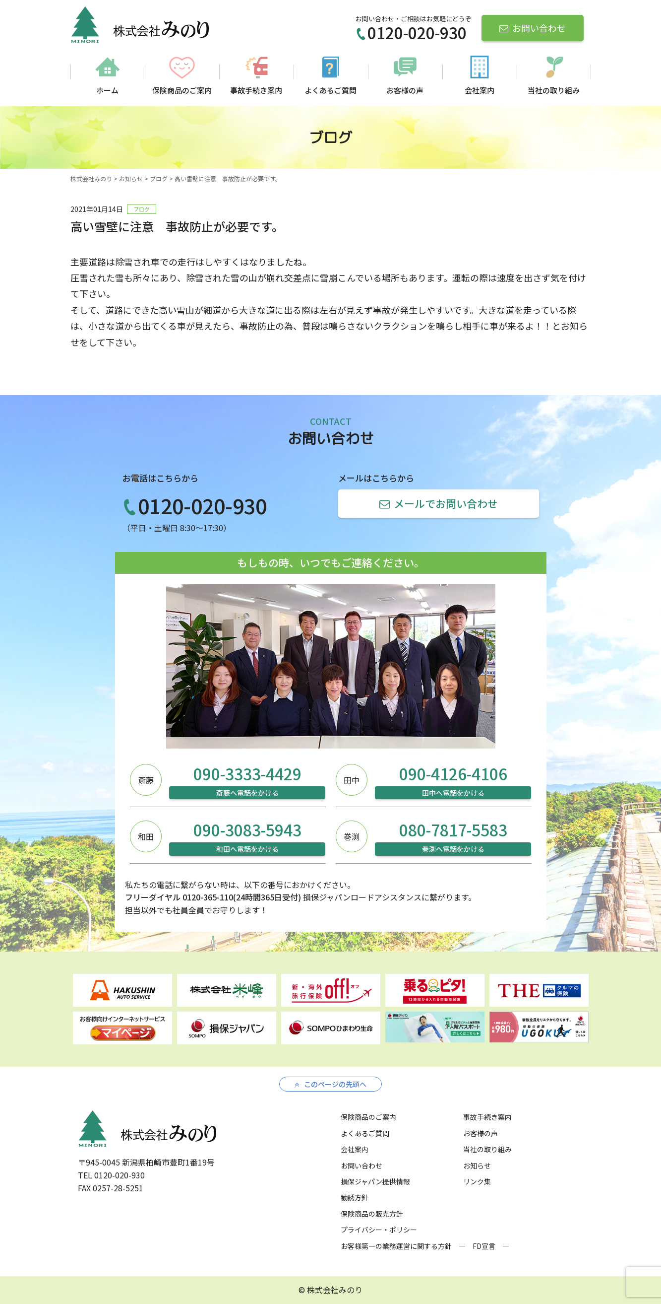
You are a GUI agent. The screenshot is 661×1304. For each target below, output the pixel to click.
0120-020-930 (411, 32)
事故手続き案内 (256, 90)
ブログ (141, 209)
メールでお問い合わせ (438, 503)
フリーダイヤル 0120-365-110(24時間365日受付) (213, 897)
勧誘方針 (354, 1197)
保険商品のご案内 (182, 90)
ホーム (107, 90)
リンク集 (477, 1181)
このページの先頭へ (330, 1084)
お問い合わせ (532, 27)
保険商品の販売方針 (372, 1214)
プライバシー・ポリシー (379, 1230)
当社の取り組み (554, 90)
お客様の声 (404, 90)
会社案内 (479, 90)
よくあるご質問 (330, 90)
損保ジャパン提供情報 (375, 1181)
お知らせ (477, 1165)
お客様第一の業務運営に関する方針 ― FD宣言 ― (425, 1246)
